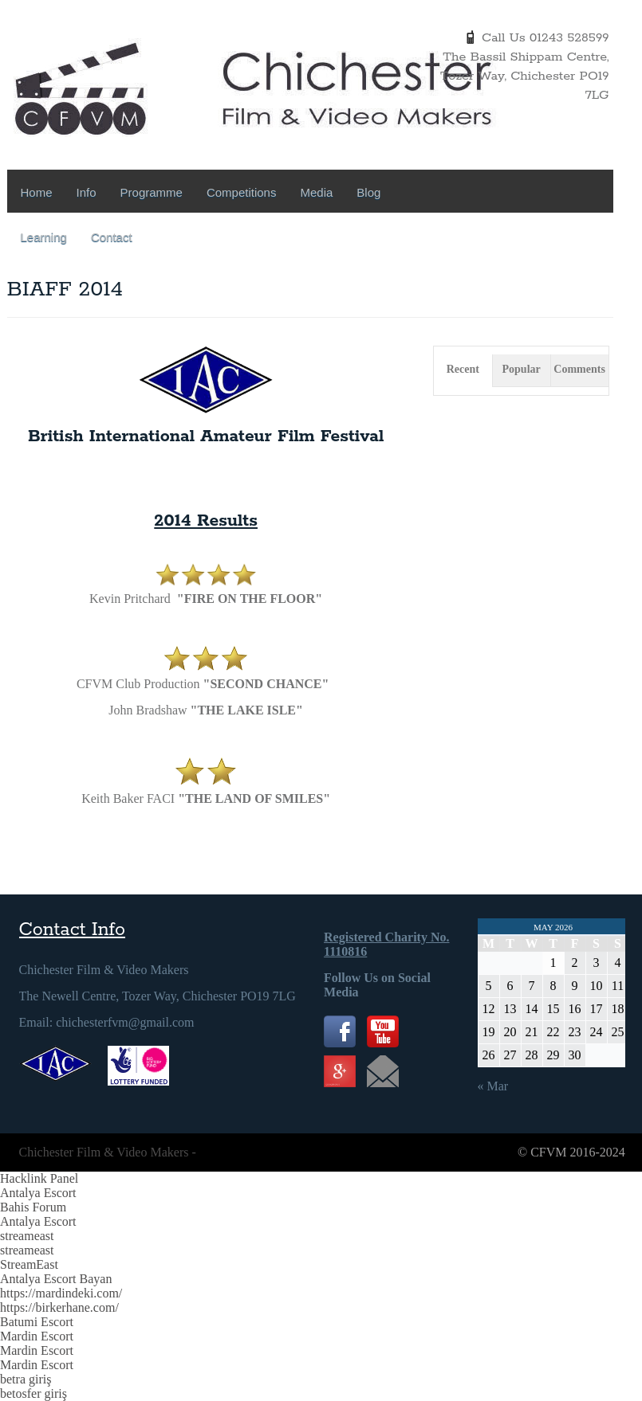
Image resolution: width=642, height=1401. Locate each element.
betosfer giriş (33, 1393)
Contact (111, 237)
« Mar (493, 1086)
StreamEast (29, 1264)
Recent (463, 369)
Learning (44, 237)
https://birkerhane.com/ (59, 1307)
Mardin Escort (36, 1336)
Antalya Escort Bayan (56, 1279)
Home (37, 192)
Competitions (242, 192)
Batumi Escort (36, 1322)
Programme (151, 192)
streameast (27, 1236)
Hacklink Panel (39, 1178)
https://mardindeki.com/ (61, 1293)
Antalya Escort (38, 1192)
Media (316, 192)
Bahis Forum (33, 1207)
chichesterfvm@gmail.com (125, 1022)
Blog (368, 192)
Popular (521, 369)
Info (86, 192)
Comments (579, 369)
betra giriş (25, 1379)
